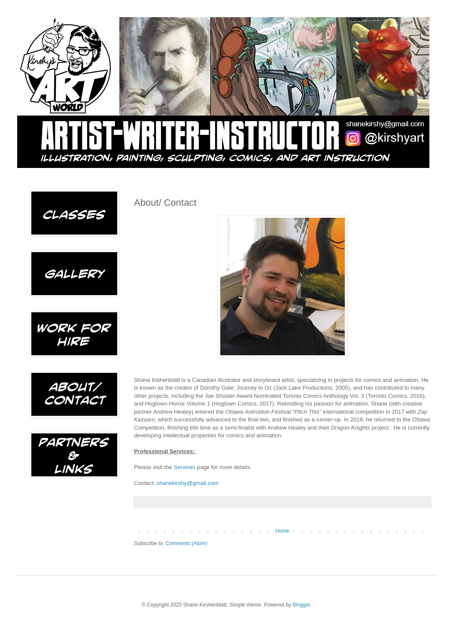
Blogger (301, 605)
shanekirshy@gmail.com (188, 483)
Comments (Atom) (186, 543)
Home (282, 531)
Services (184, 467)
